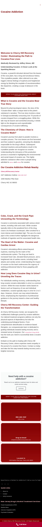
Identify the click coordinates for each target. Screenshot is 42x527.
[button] (40, 4)
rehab (19, 162)
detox (11, 162)
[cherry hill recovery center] (21, 199)
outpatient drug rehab (32, 332)
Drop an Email (21, 438)
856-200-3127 (22, 175)
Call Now (20, 388)
